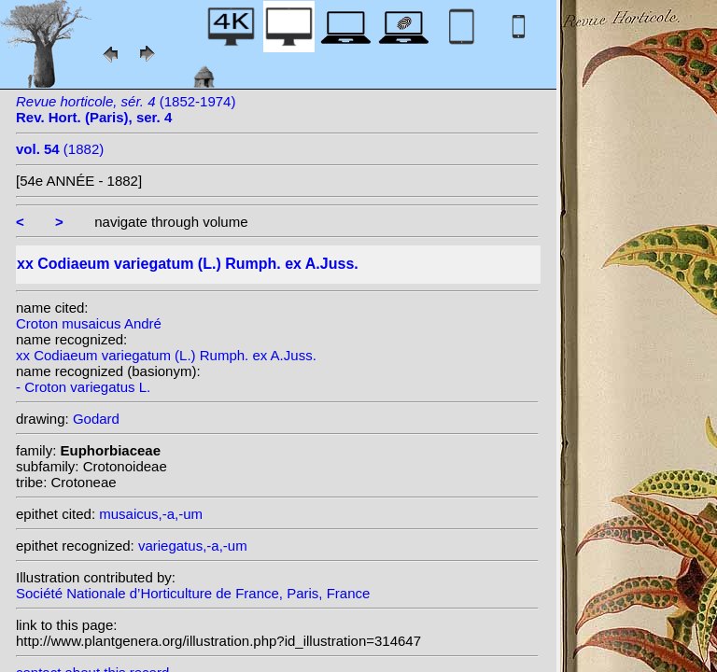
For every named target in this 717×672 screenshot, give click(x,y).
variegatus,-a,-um (192, 545)
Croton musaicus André (89, 323)
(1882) (60, 149)
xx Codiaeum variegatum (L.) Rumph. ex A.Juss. (166, 355)
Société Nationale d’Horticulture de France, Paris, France (193, 593)
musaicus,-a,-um (151, 514)
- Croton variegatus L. (83, 387)
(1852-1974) (125, 109)
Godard (96, 419)
